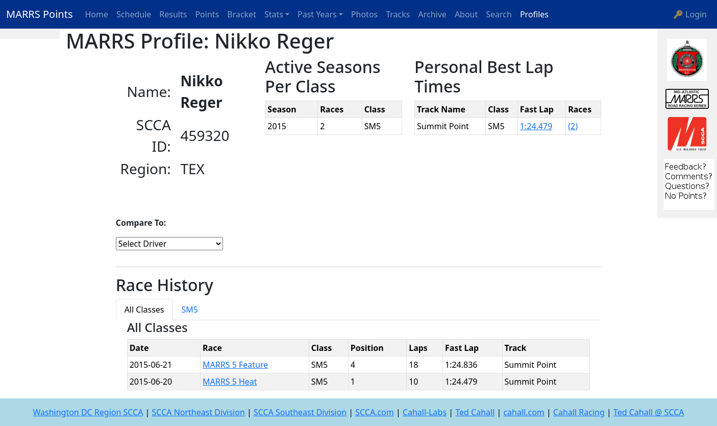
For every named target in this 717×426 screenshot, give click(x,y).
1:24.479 (536, 126)
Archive (432, 14)
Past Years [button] (317, 14)
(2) (573, 126)
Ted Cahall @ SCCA (648, 412)
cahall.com (523, 412)
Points (207, 14)
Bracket (241, 14)
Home (97, 14)
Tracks (398, 14)
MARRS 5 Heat (230, 381)
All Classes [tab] (144, 309)
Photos (364, 14)
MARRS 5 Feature (235, 364)
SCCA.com (374, 412)
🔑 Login (690, 14)
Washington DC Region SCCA (88, 412)
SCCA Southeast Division (300, 412)
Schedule (133, 14)
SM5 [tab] (190, 309)
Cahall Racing (579, 412)
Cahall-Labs (425, 412)
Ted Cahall (475, 412)
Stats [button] (273, 14)
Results (173, 14)
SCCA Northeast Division (198, 412)
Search (499, 14)
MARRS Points (39, 14)
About (466, 14)
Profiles (534, 14)
